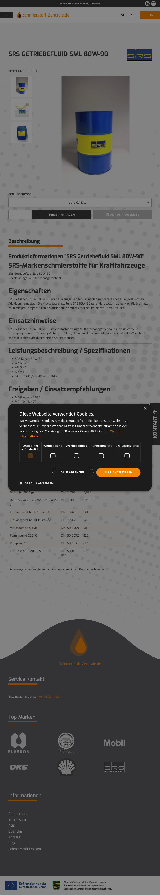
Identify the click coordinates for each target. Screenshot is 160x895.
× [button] (145, 408)
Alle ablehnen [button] (73, 472)
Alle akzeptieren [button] (118, 472)
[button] (36, 483)
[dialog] (80, 447)
